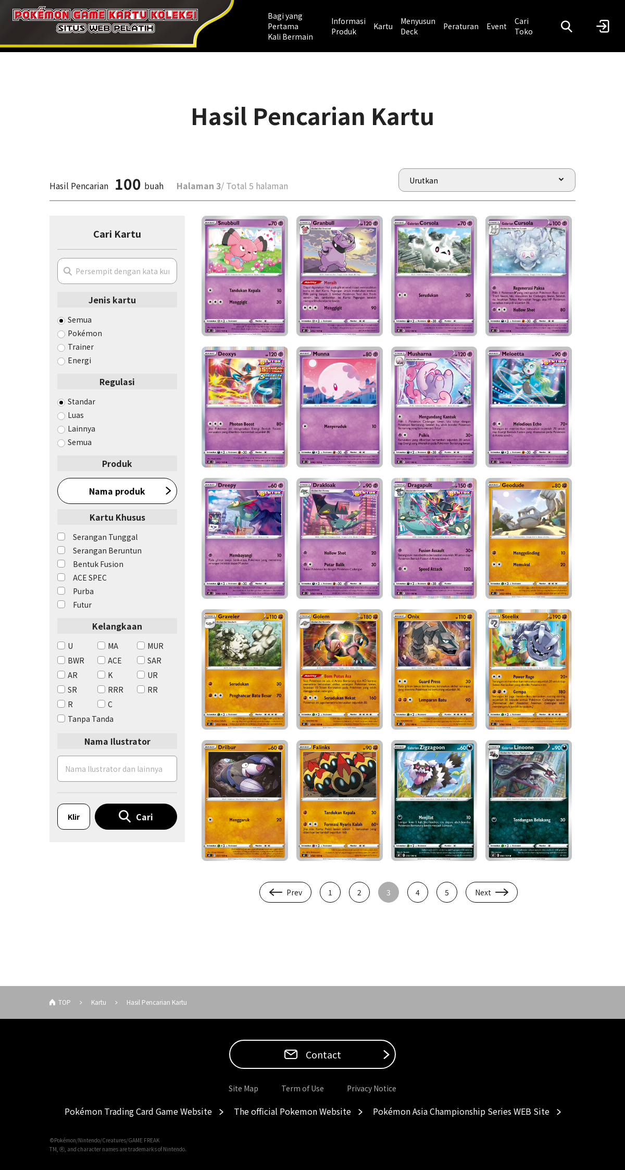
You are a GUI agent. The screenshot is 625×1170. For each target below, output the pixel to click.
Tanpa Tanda (91, 718)
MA (113, 646)
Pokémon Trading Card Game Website (138, 1111)
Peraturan (461, 26)
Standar (81, 401)
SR (72, 689)
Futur (82, 604)
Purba (83, 591)
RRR (115, 689)
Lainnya (81, 428)
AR (73, 675)
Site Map (243, 1088)
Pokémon (85, 333)
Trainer (81, 346)
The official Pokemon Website (292, 1111)
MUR (155, 646)
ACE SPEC (90, 577)
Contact (322, 1054)
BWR (76, 660)
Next (483, 892)
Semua (80, 319)
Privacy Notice (371, 1088)
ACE (115, 660)
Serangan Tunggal (105, 537)
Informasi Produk (348, 26)
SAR (154, 660)
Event (496, 26)
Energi (79, 360)
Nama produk (117, 491)
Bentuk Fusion (98, 564)
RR (152, 689)
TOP (64, 1001)
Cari (144, 816)
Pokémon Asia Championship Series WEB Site (461, 1111)
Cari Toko (524, 26)
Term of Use (302, 1088)
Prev (294, 892)
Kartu (383, 26)
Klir (74, 816)
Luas (76, 415)
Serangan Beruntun (107, 550)
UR (152, 675)
